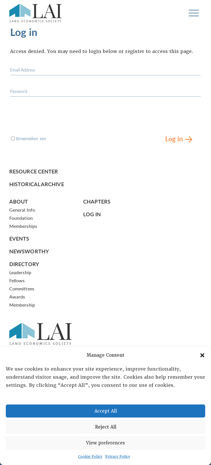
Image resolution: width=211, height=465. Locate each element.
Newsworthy (29, 251)
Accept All (105, 411)
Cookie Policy (90, 456)
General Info (22, 209)
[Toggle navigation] (194, 13)
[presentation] (54, 119)
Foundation (21, 218)
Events (19, 238)
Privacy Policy (117, 456)
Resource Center (33, 171)
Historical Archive (36, 184)
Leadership (20, 272)
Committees (21, 288)
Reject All (105, 427)
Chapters (96, 201)
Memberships (23, 226)
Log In (92, 214)
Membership (22, 304)
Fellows (17, 280)
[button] (202, 355)
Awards (17, 296)
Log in (174, 138)
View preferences (105, 443)
